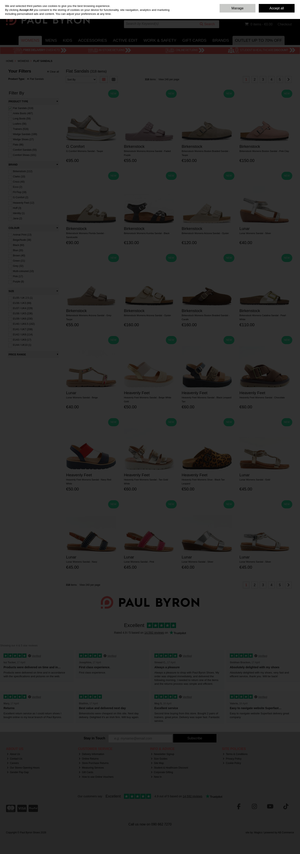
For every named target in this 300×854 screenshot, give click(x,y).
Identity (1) (19, 213)
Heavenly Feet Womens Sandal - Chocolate (262, 397)
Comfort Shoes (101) (24, 155)
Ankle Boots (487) (23, 113)
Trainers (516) (21, 129)
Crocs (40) (19, 181)
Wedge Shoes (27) (23, 139)
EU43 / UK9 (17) (22, 339)
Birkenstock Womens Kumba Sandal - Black (147, 233)
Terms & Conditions (235, 754)
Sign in (282, 12)
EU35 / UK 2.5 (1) (23, 297)
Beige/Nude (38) (22, 239)
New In (156, 776)
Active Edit (125, 40)
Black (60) (18, 245)
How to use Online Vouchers (96, 776)
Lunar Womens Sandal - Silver (255, 233)
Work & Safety (160, 40)
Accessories (92, 40)
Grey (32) (18, 266)
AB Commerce (286, 832)
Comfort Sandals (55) (25, 149)
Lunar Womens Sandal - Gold (254, 479)
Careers (13, 763)
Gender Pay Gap (18, 772)
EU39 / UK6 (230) (23, 318)
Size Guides (159, 758)
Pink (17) (18, 276)
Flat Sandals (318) (23, 108)
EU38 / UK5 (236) (23, 313)
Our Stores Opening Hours (23, 767)
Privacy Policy (232, 758)
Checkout (285, 24)
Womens (30, 40)
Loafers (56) (19, 123)
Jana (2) (17, 218)
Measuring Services (91, 767)
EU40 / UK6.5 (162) (24, 323)
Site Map (157, 763)
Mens (51, 40)
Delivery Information (91, 754)
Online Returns (89, 758)
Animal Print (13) (22, 234)
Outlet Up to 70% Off (258, 40)
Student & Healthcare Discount (169, 767)
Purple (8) (18, 281)
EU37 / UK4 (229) (23, 308)
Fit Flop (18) (19, 192)
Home (237, 3)
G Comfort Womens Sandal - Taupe (84, 151)
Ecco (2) (17, 187)
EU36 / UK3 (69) (22, 303)
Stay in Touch (94, 738)
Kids (67, 40)
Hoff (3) (17, 207)
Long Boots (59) (22, 118)
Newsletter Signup (162, 754)
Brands (220, 40)
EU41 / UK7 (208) (23, 329)
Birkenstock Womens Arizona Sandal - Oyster (205, 233)
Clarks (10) (19, 176)
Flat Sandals (35, 79)
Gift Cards (194, 40)
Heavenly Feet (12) (23, 202)
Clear (53, 71)
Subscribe (194, 738)
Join (291, 12)
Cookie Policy (232, 763)
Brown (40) (19, 255)
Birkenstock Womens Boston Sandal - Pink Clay (264, 151)
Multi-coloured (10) (23, 271)
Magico (258, 832)
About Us (13, 754)
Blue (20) (18, 250)
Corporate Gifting (162, 772)
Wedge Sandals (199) (25, 134)
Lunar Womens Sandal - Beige (82, 397)
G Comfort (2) (20, 197)
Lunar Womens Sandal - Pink (139, 562)
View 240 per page (169, 79)
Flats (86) (18, 144)
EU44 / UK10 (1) (22, 345)
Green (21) (19, 260)
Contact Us (249, 3)
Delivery (262, 3)
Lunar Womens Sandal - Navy (81, 562)
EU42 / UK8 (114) (23, 334)
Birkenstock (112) (22, 171)
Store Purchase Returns (94, 763)
